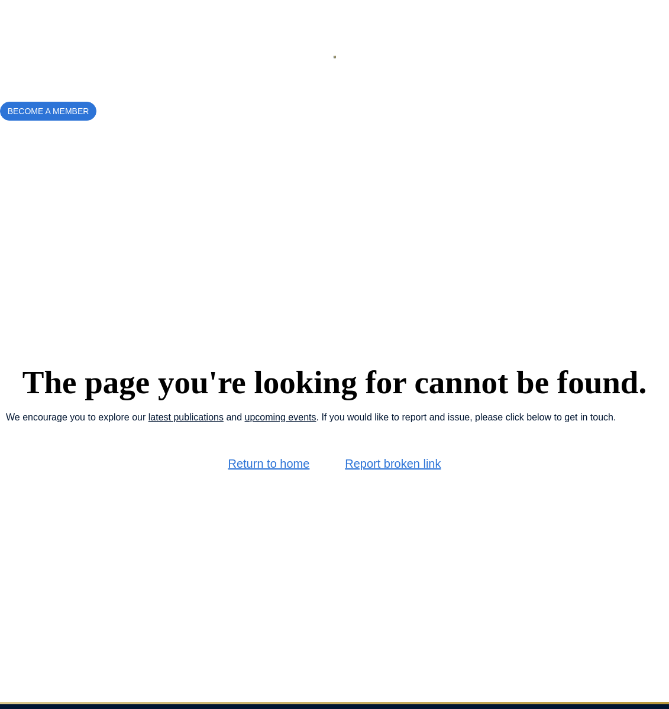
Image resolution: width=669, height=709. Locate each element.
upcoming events (280, 417)
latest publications (186, 417)
